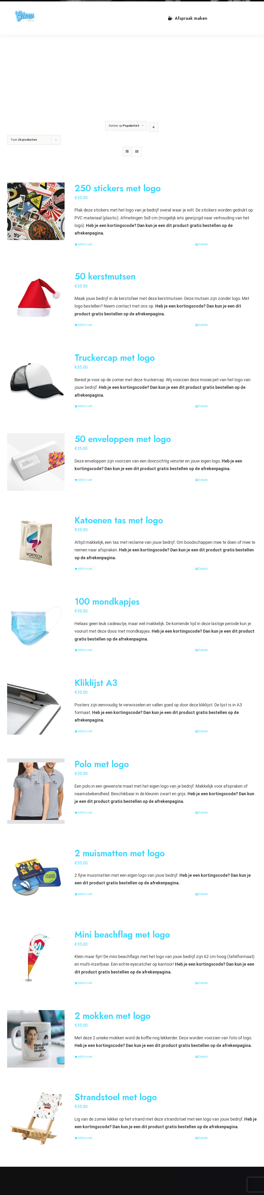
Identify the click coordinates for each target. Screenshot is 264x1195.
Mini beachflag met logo (122, 934)
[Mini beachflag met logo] (36, 957)
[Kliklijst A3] (36, 706)
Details (203, 244)
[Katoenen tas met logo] (36, 543)
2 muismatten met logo (120, 853)
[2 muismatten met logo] (36, 876)
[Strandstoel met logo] (36, 1120)
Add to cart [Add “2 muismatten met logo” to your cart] (85, 894)
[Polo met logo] (36, 791)
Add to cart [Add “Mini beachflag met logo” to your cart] (85, 983)
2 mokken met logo (113, 1015)
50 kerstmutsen (105, 276)
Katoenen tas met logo (119, 520)
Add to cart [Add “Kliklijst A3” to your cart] (85, 731)
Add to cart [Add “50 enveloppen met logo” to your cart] (85, 480)
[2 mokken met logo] (36, 1039)
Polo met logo (102, 764)
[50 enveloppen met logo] (36, 462)
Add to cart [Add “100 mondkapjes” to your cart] (85, 650)
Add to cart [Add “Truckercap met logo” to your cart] (85, 406)
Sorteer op (124, 125)
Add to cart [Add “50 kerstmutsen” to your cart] (85, 325)
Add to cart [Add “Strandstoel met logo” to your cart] (85, 1138)
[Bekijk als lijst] (136, 151)
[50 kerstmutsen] (36, 299)
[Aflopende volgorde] (153, 127)
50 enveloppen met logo (123, 439)
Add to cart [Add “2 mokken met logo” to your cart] (85, 1056)
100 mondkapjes (107, 601)
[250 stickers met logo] (36, 211)
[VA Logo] (24, 11)
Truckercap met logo (115, 357)
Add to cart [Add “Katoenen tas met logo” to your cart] (85, 568)
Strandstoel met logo (116, 1097)
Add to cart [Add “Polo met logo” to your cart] (85, 812)
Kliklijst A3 (96, 682)
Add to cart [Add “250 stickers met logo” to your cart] (85, 244)
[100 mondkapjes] (36, 624)
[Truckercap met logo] (36, 381)
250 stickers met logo (118, 188)
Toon (23, 139)
